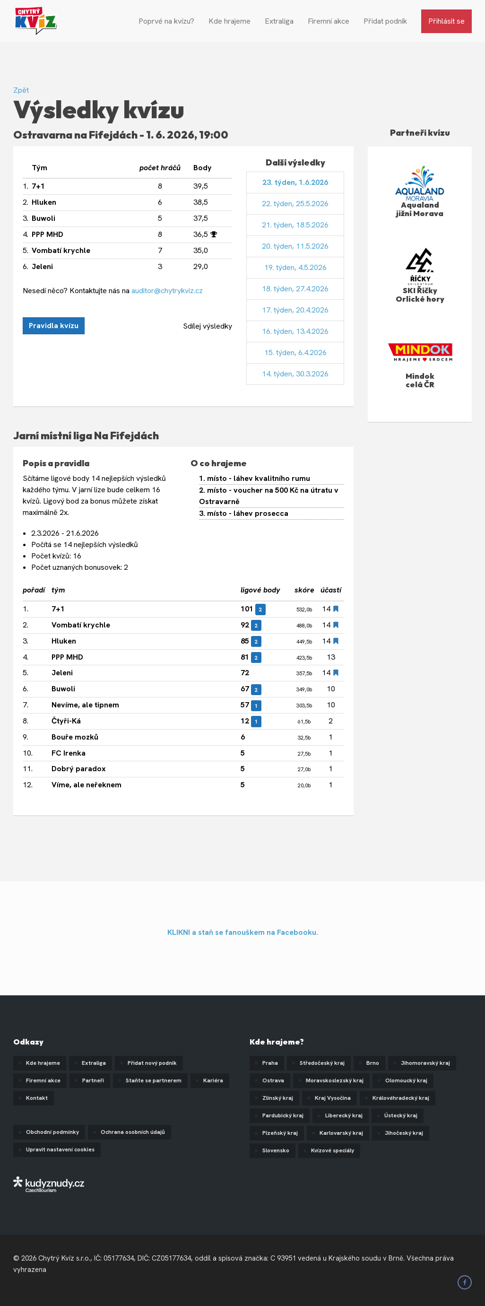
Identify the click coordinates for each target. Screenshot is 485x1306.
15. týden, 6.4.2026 (295, 352)
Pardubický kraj (282, 1115)
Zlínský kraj (277, 1098)
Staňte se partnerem (154, 1080)
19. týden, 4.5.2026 (295, 267)
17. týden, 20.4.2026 (295, 310)
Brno (372, 1063)
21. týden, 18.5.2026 (295, 225)
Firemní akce (328, 21)
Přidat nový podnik (152, 1063)
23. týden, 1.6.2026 (295, 182)
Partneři (93, 1080)
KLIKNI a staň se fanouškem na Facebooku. (242, 932)
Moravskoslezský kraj (335, 1080)
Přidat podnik (385, 21)
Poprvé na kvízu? (166, 21)
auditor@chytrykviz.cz (167, 291)
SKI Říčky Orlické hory (420, 295)
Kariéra (213, 1080)
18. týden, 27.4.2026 (295, 289)
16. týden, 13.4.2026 (295, 331)
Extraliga (279, 21)
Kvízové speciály (332, 1150)
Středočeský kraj (322, 1063)
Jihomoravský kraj (425, 1063)
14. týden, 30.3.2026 (295, 374)
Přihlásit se (446, 21)
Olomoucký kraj (406, 1080)
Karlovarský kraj (341, 1133)
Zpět (21, 90)
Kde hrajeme (229, 21)
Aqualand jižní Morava (419, 209)
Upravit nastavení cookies (60, 1149)
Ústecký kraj (400, 1115)
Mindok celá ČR (420, 380)
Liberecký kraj (344, 1115)
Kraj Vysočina (333, 1098)
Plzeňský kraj (280, 1133)
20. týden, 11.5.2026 (295, 246)
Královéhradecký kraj (400, 1098)
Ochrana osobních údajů (133, 1132)
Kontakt (37, 1098)
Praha (270, 1063)
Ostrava (273, 1080)
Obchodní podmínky (52, 1132)
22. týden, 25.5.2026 (295, 204)
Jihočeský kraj (404, 1133)
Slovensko (275, 1150)
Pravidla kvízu (53, 326)
